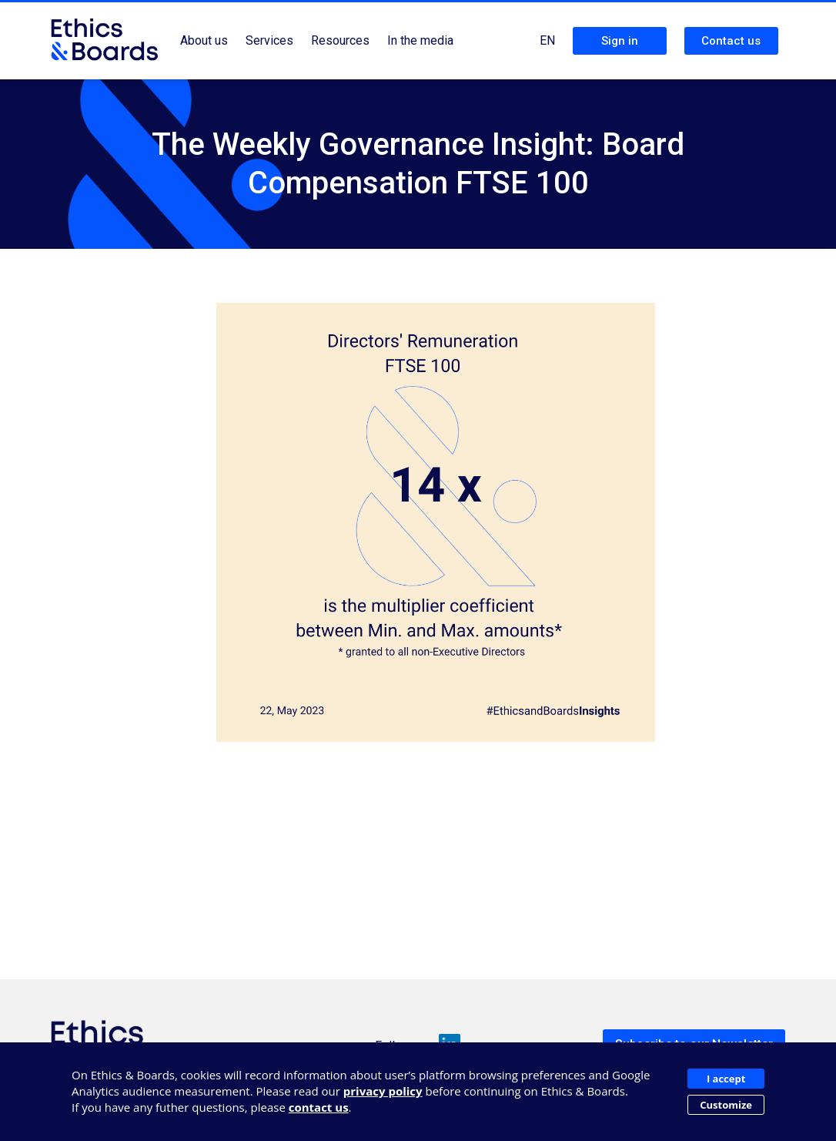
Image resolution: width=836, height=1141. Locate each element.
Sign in (619, 41)
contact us (319, 1107)
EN (547, 40)
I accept (726, 1079)
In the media (420, 40)
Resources (340, 40)
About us (204, 40)
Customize (726, 1105)
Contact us (731, 41)
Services (269, 40)
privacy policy (383, 1091)
